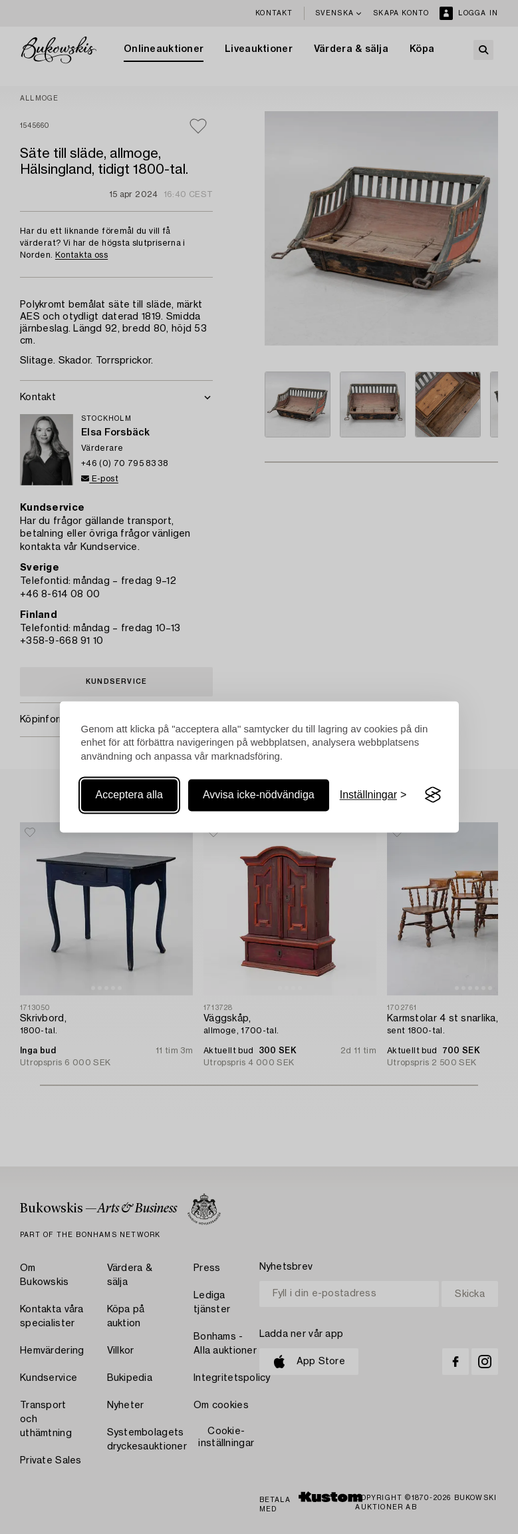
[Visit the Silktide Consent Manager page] (433, 795)
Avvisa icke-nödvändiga (259, 794)
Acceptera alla (129, 794)
